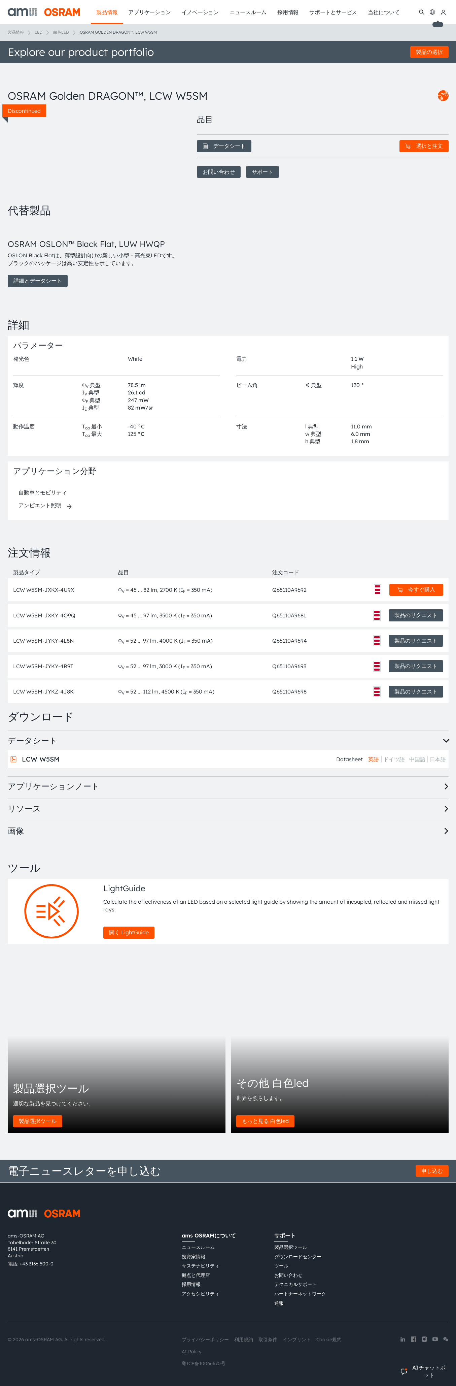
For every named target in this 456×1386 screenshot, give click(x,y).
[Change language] (432, 12)
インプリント (297, 1339)
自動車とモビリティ (43, 492)
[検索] (421, 12)
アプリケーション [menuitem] (149, 12)
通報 (279, 1303)
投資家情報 (193, 1257)
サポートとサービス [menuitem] (333, 12)
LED (38, 32)
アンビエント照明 (40, 505)
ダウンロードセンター (297, 1257)
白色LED (61, 32)
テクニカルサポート (295, 1284)
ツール (281, 1266)
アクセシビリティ (200, 1294)
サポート (262, 171)
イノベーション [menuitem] (200, 12)
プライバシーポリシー (205, 1339)
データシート (224, 145)
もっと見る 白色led (265, 1121)
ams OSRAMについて (209, 1235)
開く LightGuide (129, 932)
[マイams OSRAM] (443, 12)
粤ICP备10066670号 (203, 1363)
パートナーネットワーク (300, 1294)
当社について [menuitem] (384, 12)
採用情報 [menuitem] (288, 12)
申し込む (432, 1170)
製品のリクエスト (415, 615)
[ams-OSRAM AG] (44, 12)
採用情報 (191, 1284)
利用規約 (243, 1339)
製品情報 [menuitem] (106, 12)
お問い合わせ (219, 171)
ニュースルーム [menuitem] (248, 12)
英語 (373, 759)
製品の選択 (429, 52)
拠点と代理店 (196, 1275)
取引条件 (267, 1339)
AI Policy (192, 1352)
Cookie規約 (329, 1339)
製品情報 (16, 32)
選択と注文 (424, 145)
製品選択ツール (38, 1121)
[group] (94, 255)
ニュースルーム (198, 1247)
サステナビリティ (200, 1266)
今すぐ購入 (416, 589)
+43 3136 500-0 (37, 1264)
